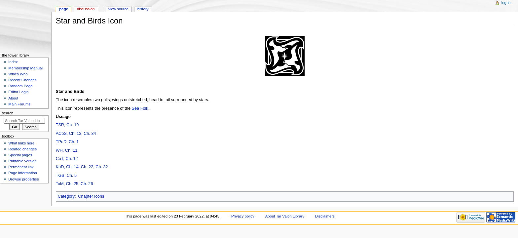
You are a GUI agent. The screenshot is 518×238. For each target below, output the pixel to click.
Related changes (22, 149)
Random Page (20, 86)
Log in (505, 3)
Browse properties (23, 179)
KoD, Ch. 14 (67, 167)
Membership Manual (25, 68)
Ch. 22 (87, 167)
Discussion (85, 9)
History (143, 9)
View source (118, 9)
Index (13, 62)
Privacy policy (242, 216)
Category (66, 196)
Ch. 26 (87, 183)
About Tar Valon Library (284, 216)
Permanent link (20, 167)
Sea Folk (140, 108)
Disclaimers (325, 216)
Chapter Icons (91, 196)
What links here (21, 143)
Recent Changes (22, 80)
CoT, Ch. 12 (67, 158)
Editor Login (18, 92)
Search (8, 113)
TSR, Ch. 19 (67, 125)
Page (63, 9)
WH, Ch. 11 (67, 150)
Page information (22, 173)
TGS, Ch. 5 (66, 175)
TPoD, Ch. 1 (67, 141)
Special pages (20, 155)
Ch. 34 (90, 133)
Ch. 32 (101, 167)
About (13, 98)
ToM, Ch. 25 (67, 183)
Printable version (22, 161)
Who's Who (17, 74)
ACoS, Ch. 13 (69, 133)
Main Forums (19, 104)
